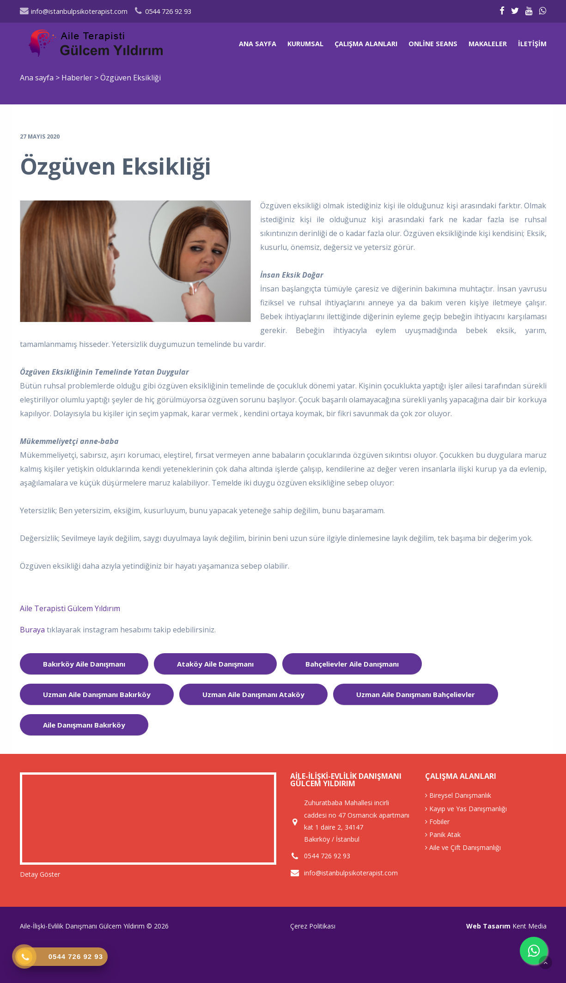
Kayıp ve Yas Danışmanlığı (466, 808)
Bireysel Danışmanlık (458, 795)
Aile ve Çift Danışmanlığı (463, 847)
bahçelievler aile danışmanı (352, 663)
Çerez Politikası (312, 926)
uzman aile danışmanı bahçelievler (415, 694)
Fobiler (437, 821)
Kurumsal (305, 43)
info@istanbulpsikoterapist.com (74, 11)
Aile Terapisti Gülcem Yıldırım (70, 608)
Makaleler (488, 43)
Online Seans (432, 43)
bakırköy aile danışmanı (84, 663)
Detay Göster (40, 874)
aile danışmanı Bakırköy (84, 724)
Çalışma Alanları (366, 43)
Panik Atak (443, 834)
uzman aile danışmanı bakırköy (97, 694)
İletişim (532, 43)
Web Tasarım (488, 926)
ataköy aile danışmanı (215, 663)
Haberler (76, 78)
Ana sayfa (257, 43)
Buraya (33, 630)
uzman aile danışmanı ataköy (253, 694)
